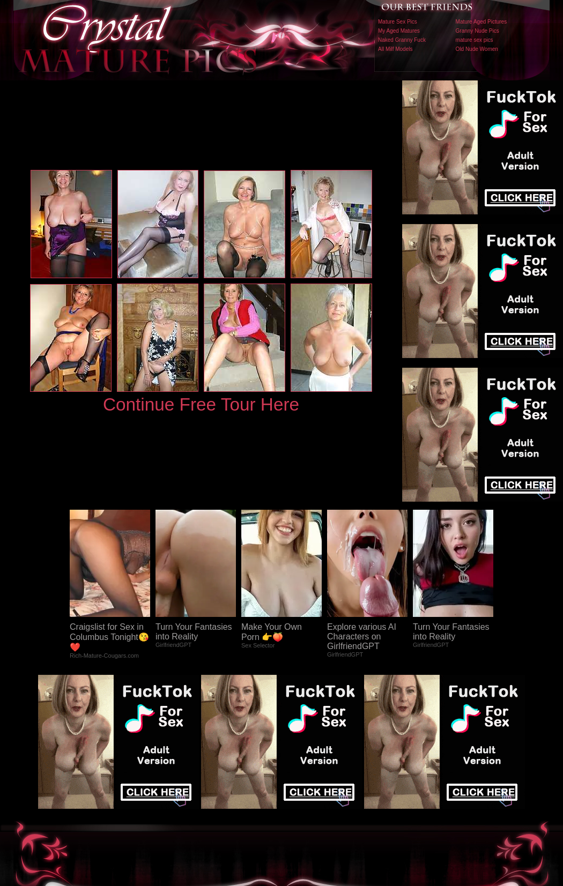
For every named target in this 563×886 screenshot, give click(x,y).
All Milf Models (395, 49)
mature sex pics (474, 40)
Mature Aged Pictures (481, 22)
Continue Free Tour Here (201, 404)
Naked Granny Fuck (402, 40)
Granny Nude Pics (477, 31)
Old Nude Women (477, 49)
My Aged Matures (399, 31)
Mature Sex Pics (397, 22)
